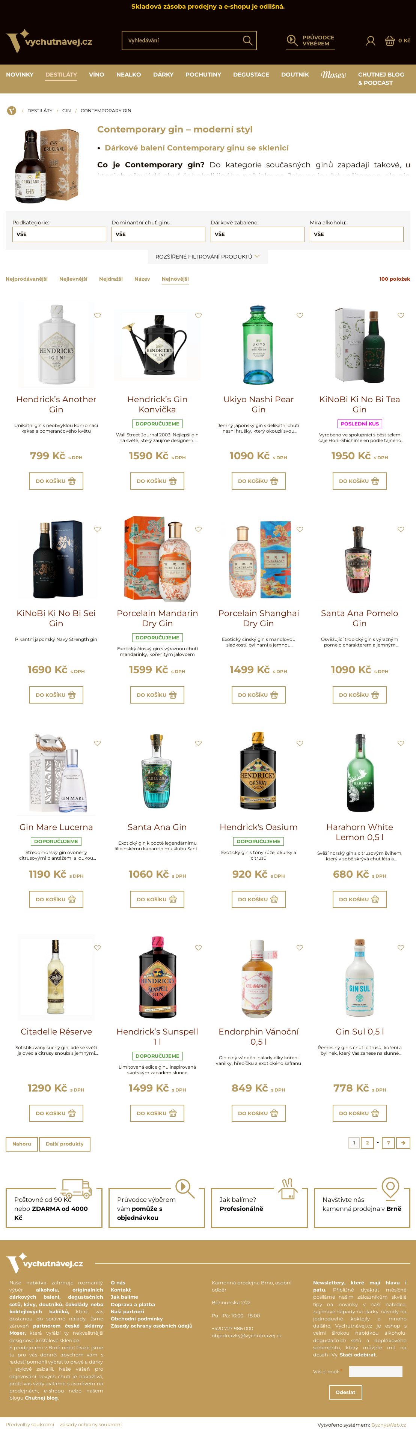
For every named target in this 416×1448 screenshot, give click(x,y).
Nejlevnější (73, 279)
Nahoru (21, 1155)
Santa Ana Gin (157, 833)
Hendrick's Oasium (259, 833)
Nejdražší (111, 279)
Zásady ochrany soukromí (91, 1436)
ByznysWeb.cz (388, 1437)
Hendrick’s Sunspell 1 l (157, 1045)
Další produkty (65, 1155)
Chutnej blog (41, 1410)
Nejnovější (175, 279)
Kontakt (121, 1302)
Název (142, 279)
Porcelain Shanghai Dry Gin (258, 621)
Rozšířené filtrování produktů (208, 256)
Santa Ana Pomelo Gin (359, 621)
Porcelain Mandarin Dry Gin (157, 621)
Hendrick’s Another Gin (56, 404)
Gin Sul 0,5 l (360, 1040)
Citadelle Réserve (56, 1040)
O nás (118, 1295)
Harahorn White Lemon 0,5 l (359, 838)
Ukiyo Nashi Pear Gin (258, 404)
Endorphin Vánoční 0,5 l (259, 1045)
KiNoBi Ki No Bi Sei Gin (56, 621)
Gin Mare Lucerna (56, 833)
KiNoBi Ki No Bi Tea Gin (359, 404)
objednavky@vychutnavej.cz (247, 1347)
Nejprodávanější (27, 279)
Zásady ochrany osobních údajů (152, 1338)
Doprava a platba (133, 1316)
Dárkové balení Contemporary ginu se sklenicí (197, 147)
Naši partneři (127, 1323)
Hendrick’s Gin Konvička (157, 404)
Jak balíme (124, 1309)
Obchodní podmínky (137, 1331)
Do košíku (56, 482)
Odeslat (367, 1404)
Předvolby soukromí (30, 1436)
